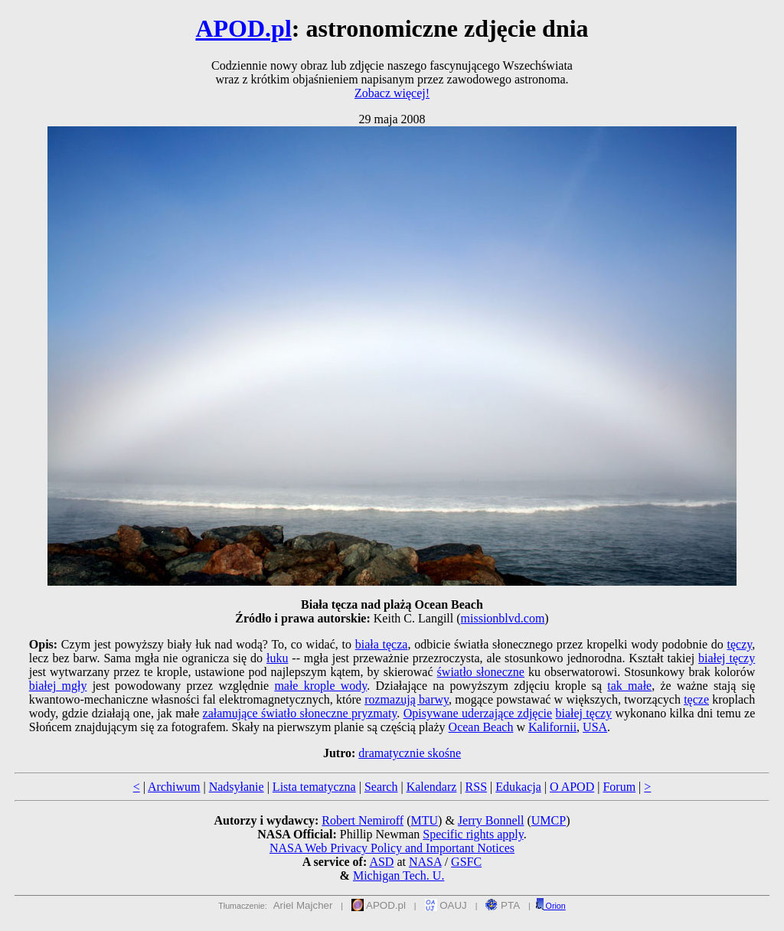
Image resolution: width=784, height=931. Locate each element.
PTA (502, 905)
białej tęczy (726, 658)
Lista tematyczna (314, 786)
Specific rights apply (473, 834)
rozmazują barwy (406, 699)
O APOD (572, 786)
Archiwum (174, 786)
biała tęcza (381, 644)
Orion (550, 905)
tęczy (740, 644)
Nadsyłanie (236, 786)
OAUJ (446, 905)
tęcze (696, 699)
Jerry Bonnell (491, 820)
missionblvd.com (503, 618)
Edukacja (518, 786)
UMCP (548, 820)
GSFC (466, 861)
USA (595, 726)
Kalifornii (552, 726)
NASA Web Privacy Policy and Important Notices (392, 847)
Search (381, 786)
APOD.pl (243, 28)
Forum (619, 786)
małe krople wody (320, 685)
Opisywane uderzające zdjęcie (477, 713)
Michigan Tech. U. (398, 875)
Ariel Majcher (303, 905)
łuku (277, 658)
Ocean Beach (481, 726)
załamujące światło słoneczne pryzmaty (300, 713)
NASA (425, 861)
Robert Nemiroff (362, 820)
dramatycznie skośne (409, 753)
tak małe (629, 685)
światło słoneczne (480, 671)
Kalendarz (432, 786)
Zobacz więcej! (392, 93)
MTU (424, 820)
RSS (476, 786)
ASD (381, 861)
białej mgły (58, 685)
